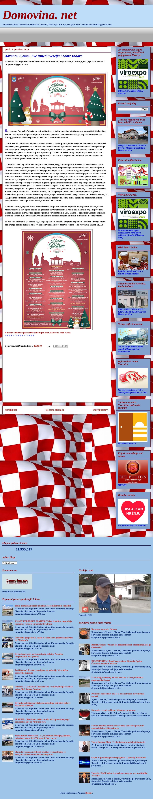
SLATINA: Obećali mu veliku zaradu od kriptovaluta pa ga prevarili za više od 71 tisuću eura (42, 720)
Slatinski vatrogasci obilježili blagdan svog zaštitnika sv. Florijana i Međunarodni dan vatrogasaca (40, 753)
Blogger (88, 793)
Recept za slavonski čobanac (104, 629)
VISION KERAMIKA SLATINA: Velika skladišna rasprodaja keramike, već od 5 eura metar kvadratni (43, 622)
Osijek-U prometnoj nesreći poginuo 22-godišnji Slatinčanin (118, 757)
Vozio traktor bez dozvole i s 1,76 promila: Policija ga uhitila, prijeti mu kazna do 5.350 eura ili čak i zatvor (43, 737)
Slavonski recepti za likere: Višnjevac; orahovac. (113, 710)
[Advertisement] (60, 34)
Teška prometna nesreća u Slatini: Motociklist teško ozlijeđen (43, 606)
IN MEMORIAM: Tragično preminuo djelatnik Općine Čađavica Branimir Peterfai (116, 662)
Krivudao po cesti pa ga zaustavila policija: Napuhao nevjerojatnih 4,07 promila (39, 655)
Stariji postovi (100, 409)
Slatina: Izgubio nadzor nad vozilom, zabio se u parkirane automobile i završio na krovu (117, 727)
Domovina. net (39, 15)
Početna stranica (55, 409)
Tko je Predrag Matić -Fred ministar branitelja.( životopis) (118, 742)
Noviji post (11, 409)
